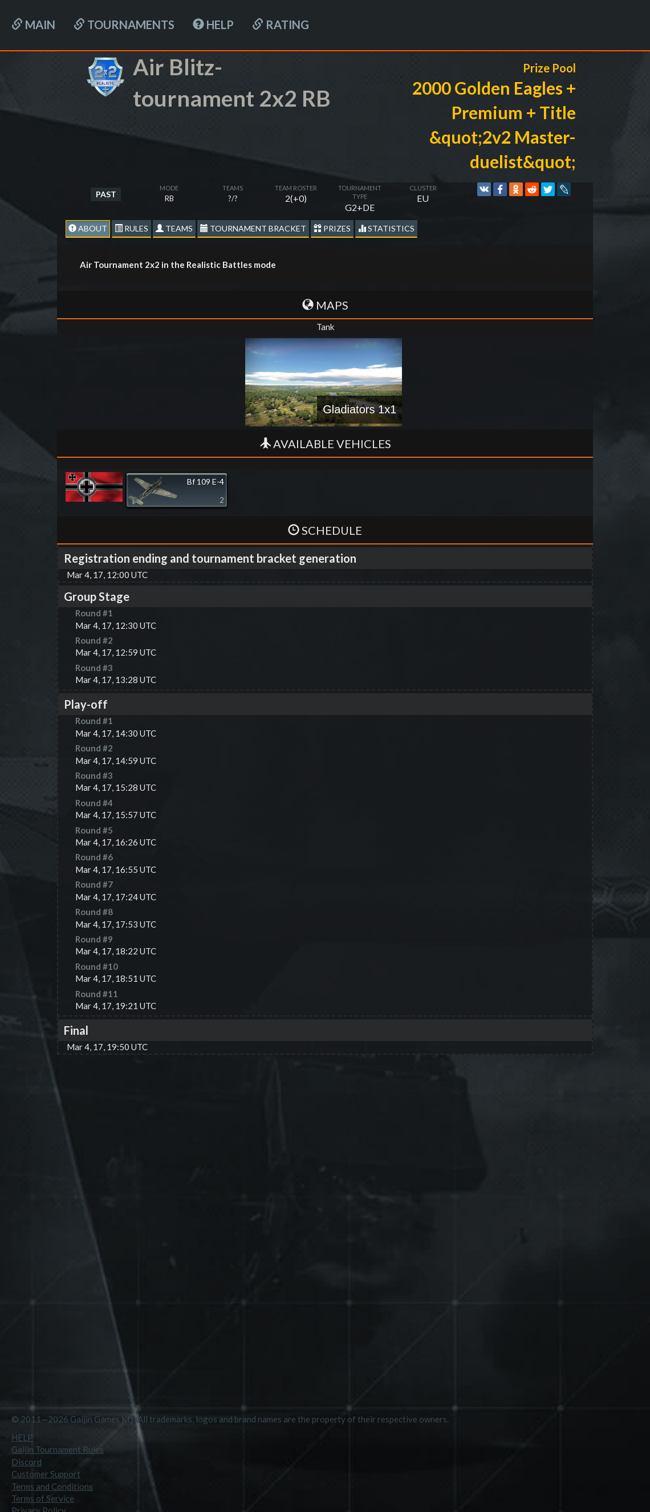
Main (33, 24)
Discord (26, 1462)
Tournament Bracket (253, 228)
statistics (386, 228)
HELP (213, 24)
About (87, 228)
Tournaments (124, 24)
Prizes (332, 228)
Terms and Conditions (52, 1486)
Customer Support (45, 1474)
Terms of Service (42, 1498)
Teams (174, 228)
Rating (280, 24)
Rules (131, 228)
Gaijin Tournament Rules (57, 1449)
